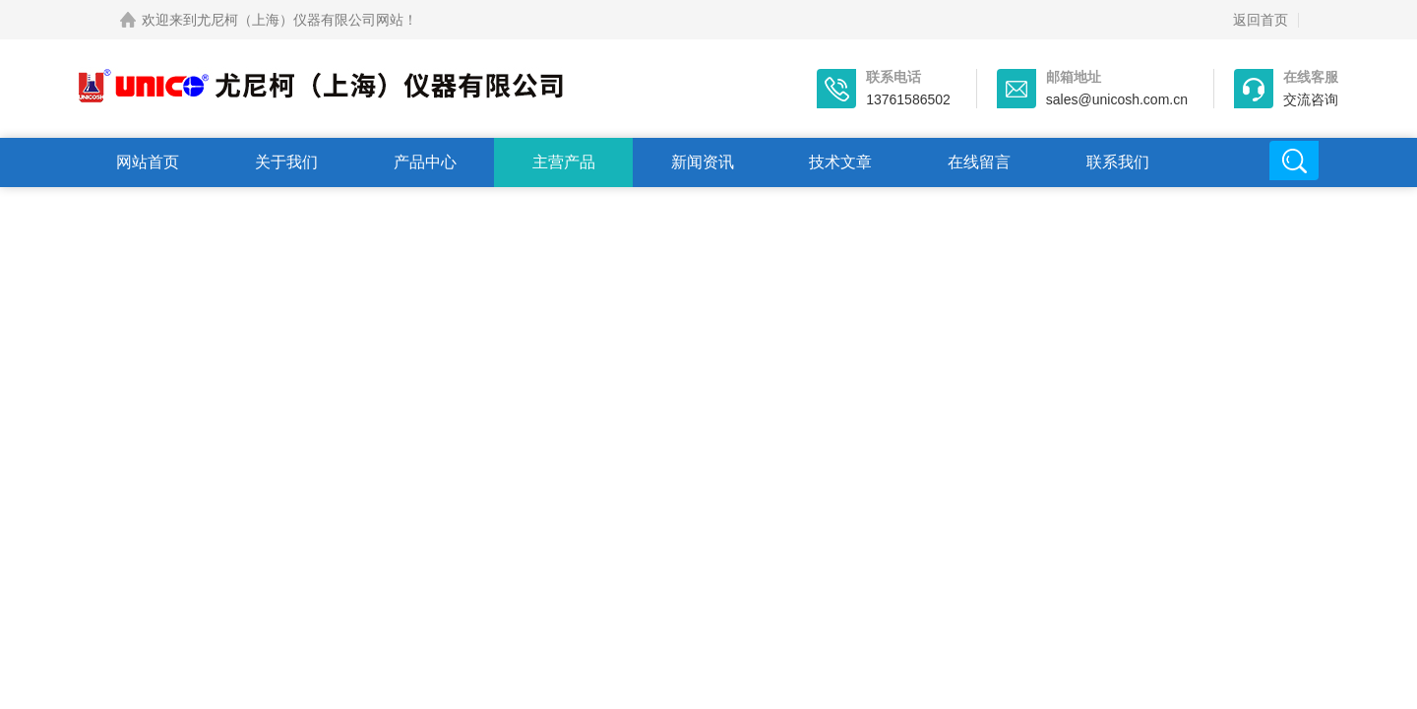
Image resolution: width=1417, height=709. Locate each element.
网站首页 (147, 162)
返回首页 (1260, 20)
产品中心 (425, 162)
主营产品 (563, 162)
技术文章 (840, 162)
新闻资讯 (702, 162)
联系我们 (1117, 162)
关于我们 (286, 162)
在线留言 (979, 162)
